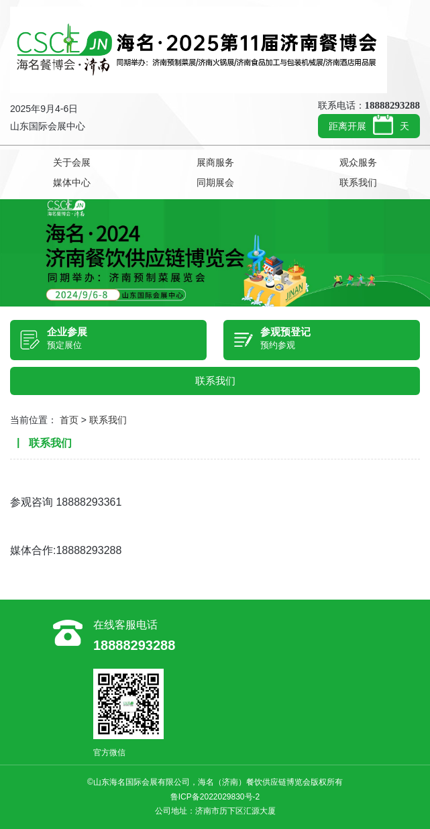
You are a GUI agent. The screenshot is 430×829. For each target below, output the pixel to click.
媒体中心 (72, 182)
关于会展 (72, 162)
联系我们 (358, 182)
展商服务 (215, 162)
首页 (69, 419)
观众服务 (358, 162)
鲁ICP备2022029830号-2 (215, 797)
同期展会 (215, 182)
